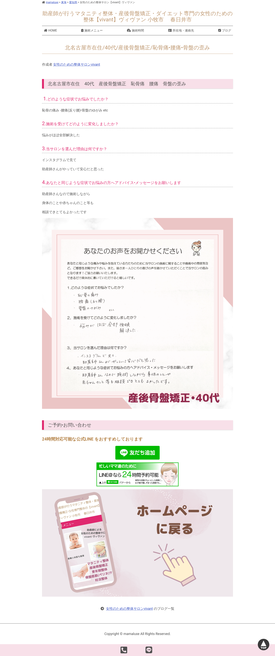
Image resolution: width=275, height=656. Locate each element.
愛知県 (73, 2)
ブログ (224, 30)
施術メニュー (92, 30)
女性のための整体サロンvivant (76, 64)
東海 (63, 2)
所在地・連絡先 (181, 30)
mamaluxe (50, 2)
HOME (50, 30)
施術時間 (135, 30)
